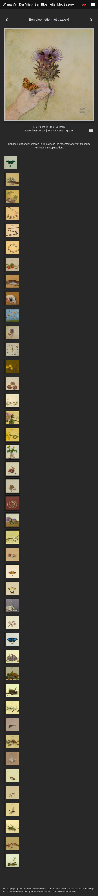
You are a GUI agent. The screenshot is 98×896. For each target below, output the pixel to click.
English (84, 5)
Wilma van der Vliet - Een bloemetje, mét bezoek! (39, 4)
